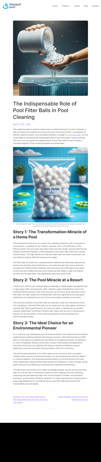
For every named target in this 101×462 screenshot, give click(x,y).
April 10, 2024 (19, 124)
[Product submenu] (69, 6)
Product (65, 6)
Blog (28, 124)
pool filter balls (74, 135)
